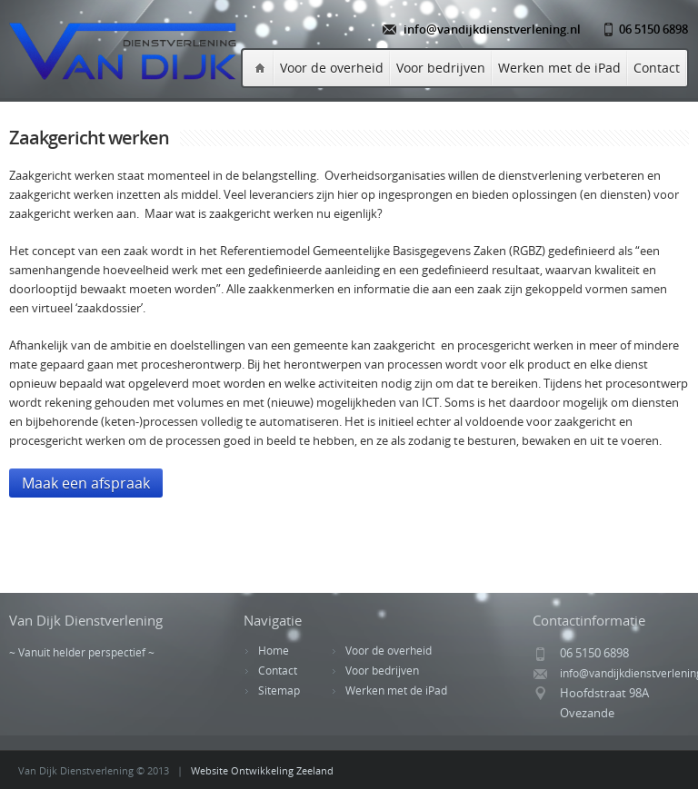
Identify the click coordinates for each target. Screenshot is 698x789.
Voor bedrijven (440, 67)
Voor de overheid (332, 67)
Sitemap (279, 690)
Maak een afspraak (86, 483)
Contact (656, 67)
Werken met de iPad (559, 67)
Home (273, 650)
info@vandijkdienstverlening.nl (492, 29)
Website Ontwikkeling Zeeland (262, 770)
